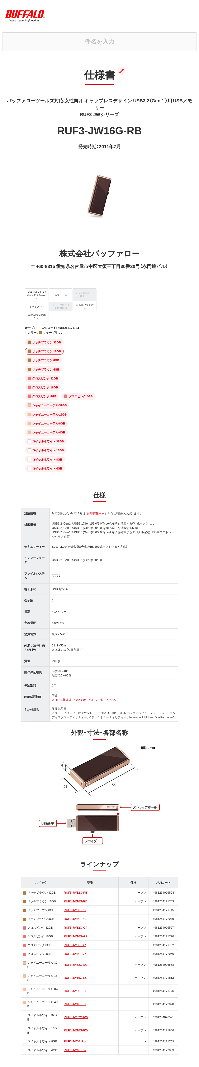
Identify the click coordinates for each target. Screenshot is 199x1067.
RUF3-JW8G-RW (75, 1041)
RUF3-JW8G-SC (75, 991)
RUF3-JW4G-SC (75, 1004)
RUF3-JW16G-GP (75, 936)
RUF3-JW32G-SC (75, 964)
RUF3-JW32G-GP (75, 927)
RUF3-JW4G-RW (75, 1050)
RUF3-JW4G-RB (75, 919)
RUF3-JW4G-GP (75, 954)
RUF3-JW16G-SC (75, 978)
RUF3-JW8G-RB (75, 910)
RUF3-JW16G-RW (76, 1030)
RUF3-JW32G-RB (75, 892)
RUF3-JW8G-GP (75, 945)
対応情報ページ (97, 513)
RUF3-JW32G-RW (76, 1017)
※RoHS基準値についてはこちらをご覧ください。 (84, 700)
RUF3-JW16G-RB (75, 901)
